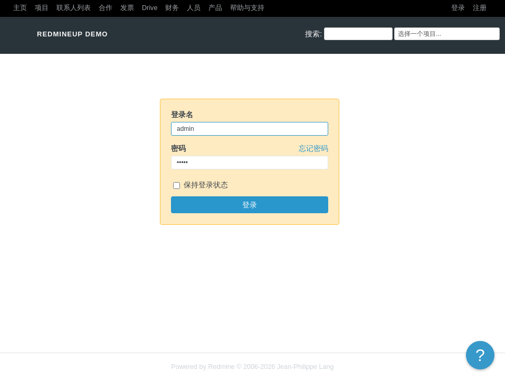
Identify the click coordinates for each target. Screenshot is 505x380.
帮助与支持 (247, 8)
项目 (42, 8)
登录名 (182, 114)
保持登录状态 (200, 185)
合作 (105, 8)
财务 (172, 8)
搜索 (312, 34)
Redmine (221, 366)
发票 (127, 8)
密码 (249, 148)
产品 (215, 8)
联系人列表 (73, 8)
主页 (20, 8)
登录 (458, 8)
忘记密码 (313, 148)
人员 (194, 8)
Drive (149, 8)
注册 (480, 8)
